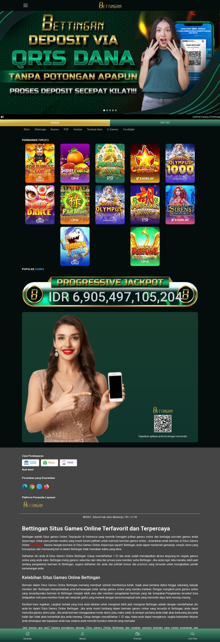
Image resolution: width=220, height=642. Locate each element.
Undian (78, 129)
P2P (66, 129)
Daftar (165, 122)
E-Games (112, 129)
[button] (82, 635)
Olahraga (40, 129)
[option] (104, 110)
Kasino (55, 129)
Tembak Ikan (94, 129)
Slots (27, 129)
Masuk (55, 122)
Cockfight (129, 129)
